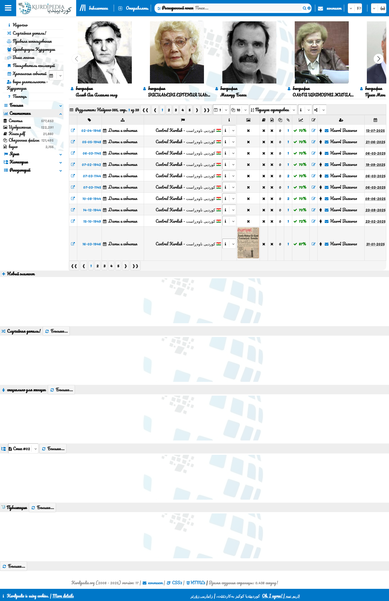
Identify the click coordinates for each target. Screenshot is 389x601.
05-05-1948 (91, 141)
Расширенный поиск (177, 8)
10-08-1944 (91, 198)
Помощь (16, 96)
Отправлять (137, 8)
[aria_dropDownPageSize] (239, 109)
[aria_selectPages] (221, 109)
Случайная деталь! (26, 33)
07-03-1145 (92, 187)
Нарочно (17, 25)
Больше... (56, 331)
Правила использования (29, 41)
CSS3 (177, 582)
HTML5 (197, 582)
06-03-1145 (92, 153)
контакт (334, 8)
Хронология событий (26, 73)
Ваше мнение (20, 57)
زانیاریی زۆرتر (201, 596)
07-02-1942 (91, 164)
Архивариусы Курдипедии (31, 49)
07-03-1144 (92, 175)
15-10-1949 (92, 221)
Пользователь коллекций (31, 65)
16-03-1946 (91, 244)
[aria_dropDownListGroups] (23, 448)
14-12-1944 (92, 209)
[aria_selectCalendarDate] (56, 75)
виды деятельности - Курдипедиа (27, 84)
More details (63, 596)
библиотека (98, 8)
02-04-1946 (91, 130)
